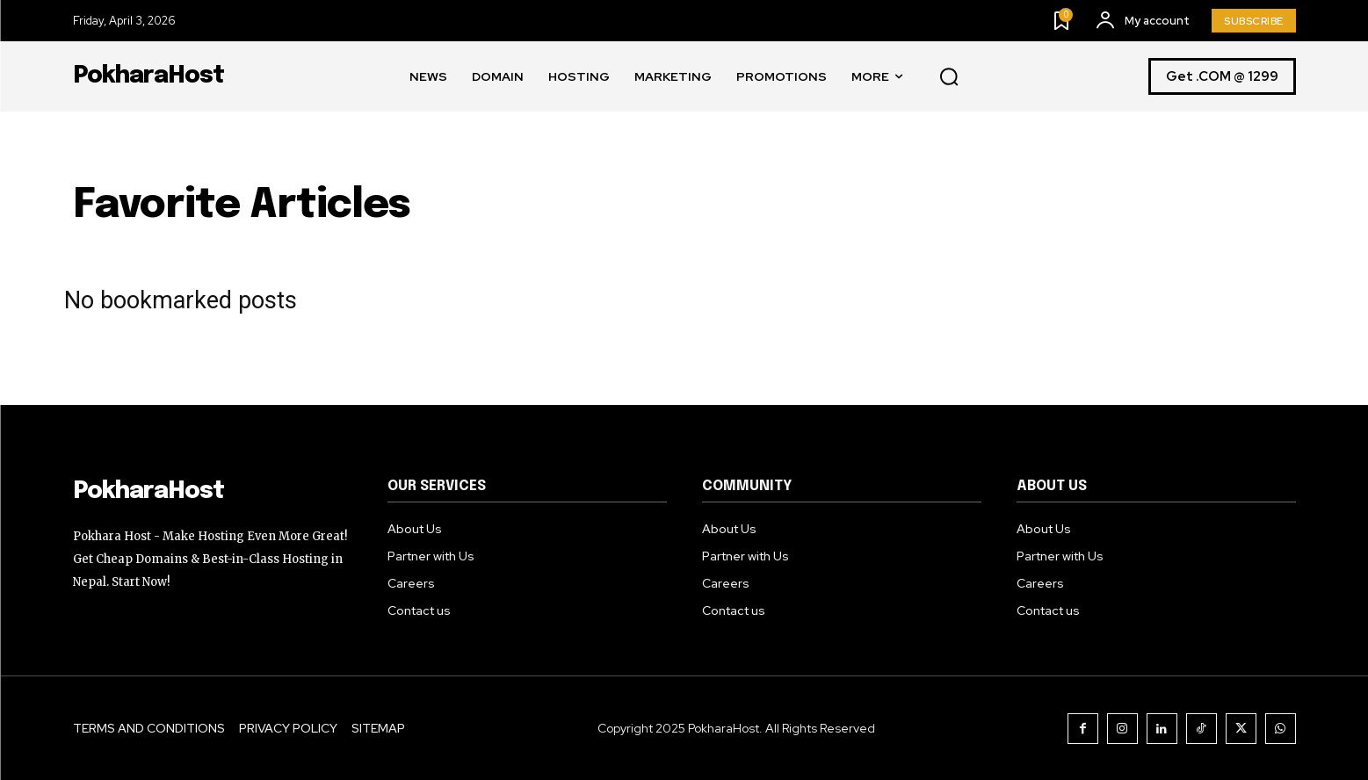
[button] (948, 77)
